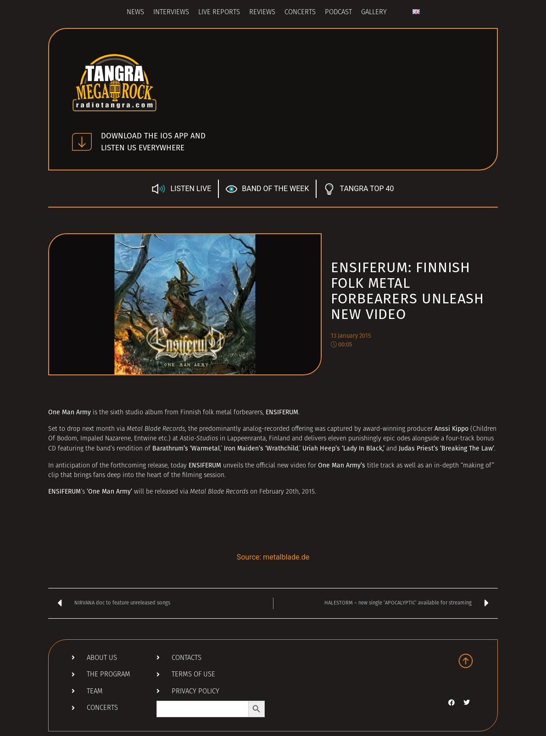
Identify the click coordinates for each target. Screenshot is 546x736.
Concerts (300, 12)
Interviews (171, 12)
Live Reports (219, 12)
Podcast (338, 12)
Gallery (374, 12)
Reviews (262, 12)
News (135, 12)
